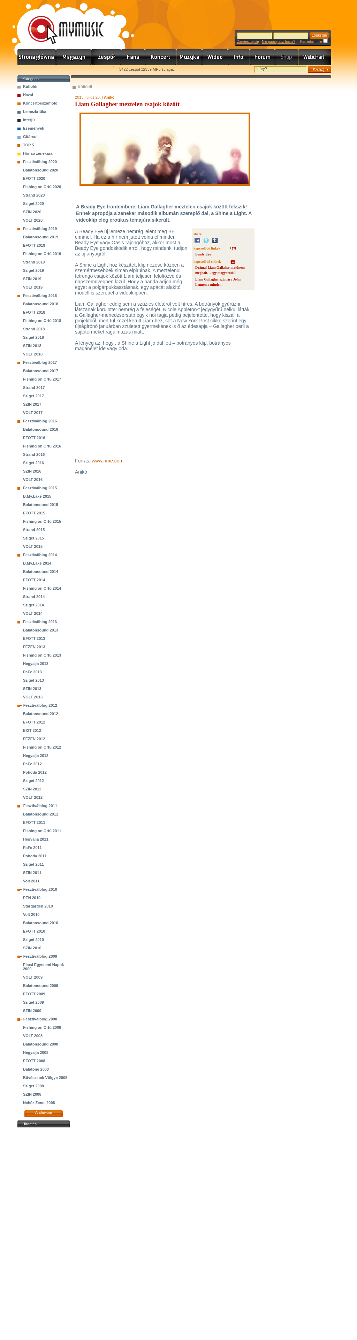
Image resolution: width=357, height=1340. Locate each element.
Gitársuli (31, 137)
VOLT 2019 (33, 287)
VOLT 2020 (33, 220)
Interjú (29, 120)
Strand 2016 (34, 454)
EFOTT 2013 (34, 638)
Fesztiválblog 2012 (40, 705)
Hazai (28, 95)
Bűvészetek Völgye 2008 (45, 1077)
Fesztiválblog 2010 (40, 889)
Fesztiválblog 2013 (40, 622)
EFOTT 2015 (34, 513)
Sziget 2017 (33, 396)
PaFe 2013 (32, 672)
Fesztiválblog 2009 (40, 956)
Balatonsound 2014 (40, 571)
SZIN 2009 (32, 1011)
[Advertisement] (43, 1233)
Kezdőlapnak (61, 70)
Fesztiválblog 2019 (40, 229)
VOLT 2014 (33, 613)
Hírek (73, 57)
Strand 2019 (34, 262)
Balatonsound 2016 (40, 429)
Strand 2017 (34, 387)
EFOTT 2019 (34, 245)
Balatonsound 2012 (40, 714)
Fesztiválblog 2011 (40, 806)
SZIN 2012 (32, 789)
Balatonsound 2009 (40, 985)
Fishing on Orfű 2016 (42, 446)
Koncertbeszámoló (40, 103)
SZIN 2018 (32, 346)
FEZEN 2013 (34, 647)
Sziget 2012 (33, 781)
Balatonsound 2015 (40, 505)
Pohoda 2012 (35, 772)
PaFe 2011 (32, 847)
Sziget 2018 (33, 337)
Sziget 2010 (33, 939)
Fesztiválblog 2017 (40, 362)
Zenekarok (106, 57)
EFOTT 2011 (34, 822)
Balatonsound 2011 (40, 814)
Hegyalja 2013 (35, 663)
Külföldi (30, 86)
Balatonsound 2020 (40, 170)
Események (33, 128)
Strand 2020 (34, 195)
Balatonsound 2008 (40, 1044)
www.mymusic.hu (60, 22)
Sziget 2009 (33, 1002)
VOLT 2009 (33, 977)
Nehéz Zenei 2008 (39, 1103)
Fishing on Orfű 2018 (42, 321)
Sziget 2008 (33, 1086)
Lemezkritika (34, 111)
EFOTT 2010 (34, 931)
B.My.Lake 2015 (37, 496)
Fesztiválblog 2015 (40, 488)
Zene (189, 57)
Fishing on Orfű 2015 (42, 521)
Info (239, 57)
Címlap (36, 57)
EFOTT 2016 (34, 438)
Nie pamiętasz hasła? (278, 42)
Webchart (314, 57)
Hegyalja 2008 (35, 1052)
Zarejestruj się (248, 42)
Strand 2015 (34, 530)
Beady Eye (203, 254)
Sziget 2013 (33, 680)
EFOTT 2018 (34, 312)
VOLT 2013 (33, 697)
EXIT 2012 (32, 730)
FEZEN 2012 (34, 739)
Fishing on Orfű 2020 (42, 187)
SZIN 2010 (32, 948)
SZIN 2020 (32, 212)
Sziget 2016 (33, 463)
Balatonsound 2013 (40, 630)
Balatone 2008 (36, 1069)
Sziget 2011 (33, 864)
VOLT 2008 (33, 1036)
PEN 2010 (31, 898)
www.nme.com (107, 461)
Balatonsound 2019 (40, 237)
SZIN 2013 (32, 689)
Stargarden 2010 (38, 906)
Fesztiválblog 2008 (40, 1019)
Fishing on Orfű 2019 (42, 254)
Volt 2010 (31, 914)
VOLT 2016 (33, 479)
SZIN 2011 (32, 873)
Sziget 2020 (33, 203)
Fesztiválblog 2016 (40, 421)
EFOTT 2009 (34, 994)
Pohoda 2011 (35, 856)
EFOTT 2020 (34, 178)
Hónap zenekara (37, 153)
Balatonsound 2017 (40, 371)
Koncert (160, 57)
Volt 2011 (31, 881)
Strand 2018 (34, 329)
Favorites (31, 70)
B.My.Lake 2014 (37, 563)
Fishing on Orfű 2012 (42, 747)
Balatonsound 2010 (40, 923)
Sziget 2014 (33, 605)
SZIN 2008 (32, 1094)
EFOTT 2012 (34, 722)
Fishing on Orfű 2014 (42, 588)
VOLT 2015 (33, 546)
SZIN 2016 (32, 471)
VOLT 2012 (33, 797)
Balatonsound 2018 (40, 304)
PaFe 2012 (32, 764)
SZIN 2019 (32, 279)
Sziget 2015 (33, 538)
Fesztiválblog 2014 (40, 555)
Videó (215, 57)
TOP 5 (28, 145)
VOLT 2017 (33, 413)
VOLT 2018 (33, 354)
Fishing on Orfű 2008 (42, 1027)
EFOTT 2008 (34, 1061)
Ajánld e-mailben (91, 70)
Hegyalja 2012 (35, 755)
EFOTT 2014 (34, 580)
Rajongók (133, 57)
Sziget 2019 (33, 270)
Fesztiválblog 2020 (40, 162)
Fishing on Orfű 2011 (42, 831)
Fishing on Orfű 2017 (42, 379)
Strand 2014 (34, 597)
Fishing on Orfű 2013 (42, 655)
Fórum (262, 57)
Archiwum (43, 1112)
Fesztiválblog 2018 (40, 295)
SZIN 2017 (32, 404)
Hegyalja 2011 (35, 839)
